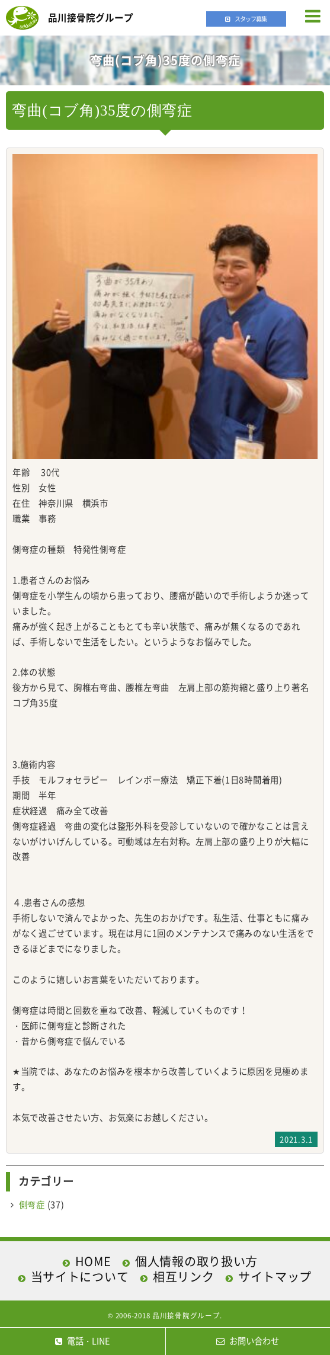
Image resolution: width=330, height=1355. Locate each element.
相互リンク (183, 1276)
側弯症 (32, 1204)
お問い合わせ (247, 1340)
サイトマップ (275, 1276)
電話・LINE (82, 1340)
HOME (93, 1261)
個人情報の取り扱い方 (196, 1261)
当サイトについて (80, 1276)
